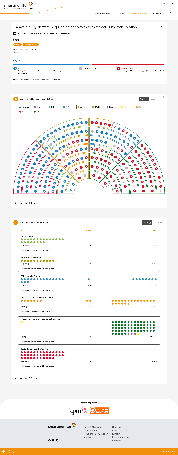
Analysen (156, 13)
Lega (110, 107)
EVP (51, 107)
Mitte (139, 107)
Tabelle (154, 99)
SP (21, 111)
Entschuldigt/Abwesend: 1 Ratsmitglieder (38, 290)
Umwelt (17, 52)
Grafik (144, 99)
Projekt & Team (120, 430)
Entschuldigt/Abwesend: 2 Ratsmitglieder (38, 311)
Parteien (120, 13)
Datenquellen (90, 430)
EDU (37, 107)
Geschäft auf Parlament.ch (24, 49)
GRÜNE (96, 107)
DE (161, 3)
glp (80, 107)
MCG (124, 107)
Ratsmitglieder (102, 13)
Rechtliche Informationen (95, 433)
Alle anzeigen (24, 107)
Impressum (88, 437)
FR (164, 3)
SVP (37, 111)
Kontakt (116, 433)
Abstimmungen (138, 13)
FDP (66, 107)
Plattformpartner (121, 437)
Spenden (116, 440)
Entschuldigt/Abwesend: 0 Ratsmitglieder (38, 250)
